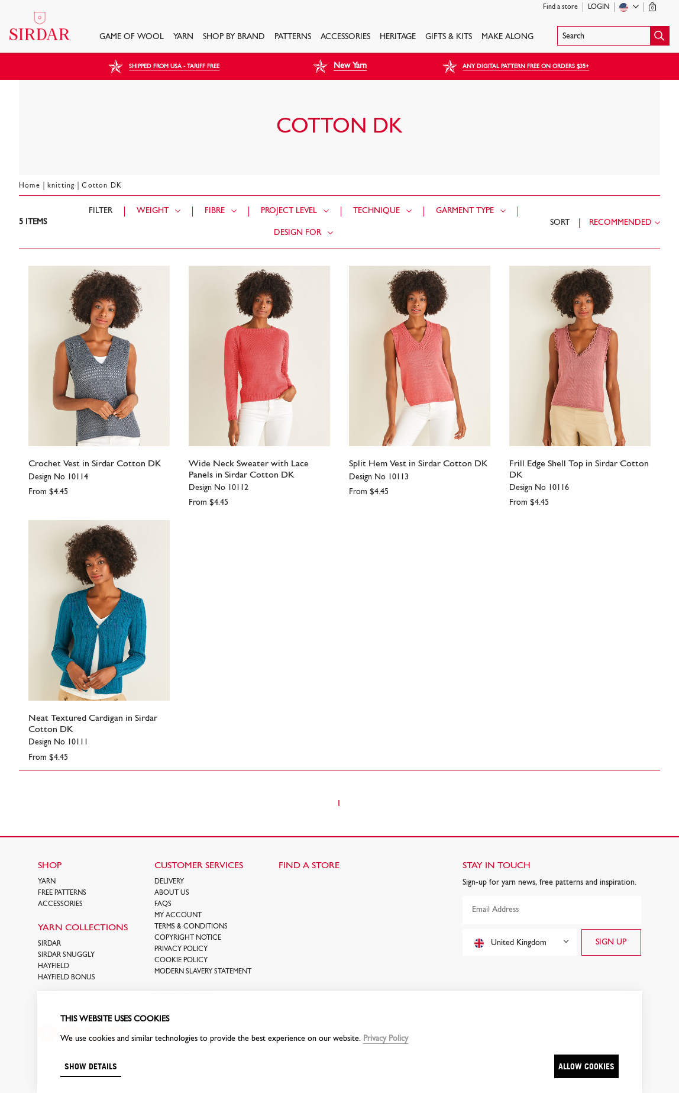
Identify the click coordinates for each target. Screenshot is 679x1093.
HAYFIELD (53, 966)
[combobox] (520, 942)
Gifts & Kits (448, 37)
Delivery (169, 881)
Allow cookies (586, 1066)
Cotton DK (102, 185)
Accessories (345, 37)
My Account (178, 915)
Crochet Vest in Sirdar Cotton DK (94, 464)
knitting (61, 185)
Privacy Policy (181, 949)
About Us (171, 893)
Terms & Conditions (191, 926)
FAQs (163, 904)
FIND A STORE (309, 865)
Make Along (507, 37)
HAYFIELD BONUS (66, 977)
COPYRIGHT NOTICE (187, 938)
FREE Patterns (62, 893)
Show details (90, 1066)
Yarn (183, 37)
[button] (613, 36)
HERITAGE (398, 37)
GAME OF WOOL (131, 37)
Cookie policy (181, 960)
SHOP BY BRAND (234, 37)
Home (29, 185)
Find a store (560, 7)
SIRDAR (49, 943)
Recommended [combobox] (620, 222)
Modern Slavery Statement (202, 971)
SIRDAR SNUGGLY (66, 955)
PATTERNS (292, 37)
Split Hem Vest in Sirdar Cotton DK (418, 464)
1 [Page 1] (339, 803)
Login (598, 7)
